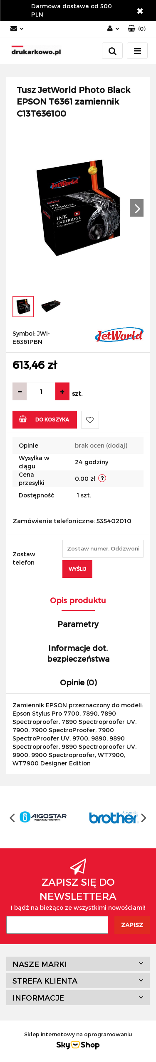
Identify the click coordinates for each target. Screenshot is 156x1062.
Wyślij (77, 569)
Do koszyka (44, 418)
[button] (137, 29)
